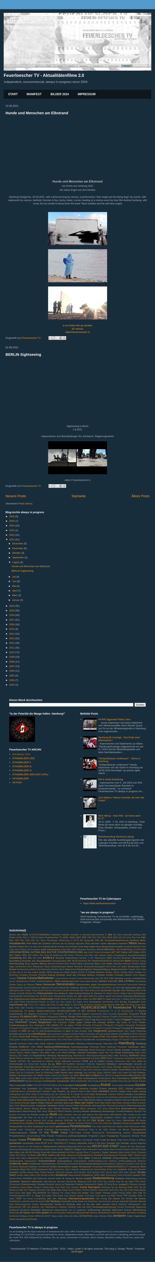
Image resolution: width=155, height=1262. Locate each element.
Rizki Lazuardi (77, 1152)
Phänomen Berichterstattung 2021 (60, 1130)
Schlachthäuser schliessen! (114, 1164)
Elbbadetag (128, 996)
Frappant (127, 1019)
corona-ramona (61, 978)
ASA (65, 955)
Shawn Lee (112, 1169)
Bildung (43, 963)
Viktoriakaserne (134, 1204)
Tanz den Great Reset (129, 1190)
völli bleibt (86, 1207)
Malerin (99, 1100)
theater (85, 1193)
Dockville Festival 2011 (27, 993)
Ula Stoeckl (114, 1198)
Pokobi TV (36, 1132)
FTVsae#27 (87, 1028)
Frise (31, 1025)
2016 (12, 624)
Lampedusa (140, 1088)
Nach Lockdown (65, 1115)
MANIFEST (34, 94)
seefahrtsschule (86, 1169)
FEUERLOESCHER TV (96, 1007)
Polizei (64, 1132)
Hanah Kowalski (122, 1050)
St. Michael (77, 1178)
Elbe (11, 999)
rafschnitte (82, 1143)
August (16, 562)
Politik (54, 1132)
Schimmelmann (48, 1163)
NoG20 (85, 1117)
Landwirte (46, 1091)
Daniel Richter (91, 981)
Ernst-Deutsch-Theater (36, 1002)
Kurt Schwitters (30, 1088)
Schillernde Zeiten (18, 1163)
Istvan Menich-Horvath (89, 1067)
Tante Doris (114, 1190)
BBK (69, 961)
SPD (143, 1175)
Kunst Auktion (118, 1085)
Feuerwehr (123, 1014)
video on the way (85, 1204)
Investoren (55, 1067)
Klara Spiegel (33, 1078)
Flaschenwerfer (139, 1017)
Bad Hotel (37, 958)
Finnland (114, 1017)
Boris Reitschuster (35, 967)
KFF (144, 1075)
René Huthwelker (90, 1149)
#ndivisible (55, 935)
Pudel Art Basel (108, 1140)
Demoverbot (132, 985)
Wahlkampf (14, 1210)
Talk (48, 1190)
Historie (13, 1061)
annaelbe (118, 946)
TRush (119, 1196)
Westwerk (106, 1210)
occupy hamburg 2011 (36, 1120)
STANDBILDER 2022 (23, 758)
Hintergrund (130, 1058)
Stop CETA (97, 1182)
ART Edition (122, 952)
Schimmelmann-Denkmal (67, 1164)
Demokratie (49, 984)
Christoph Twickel (122, 975)
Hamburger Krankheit (67, 1050)
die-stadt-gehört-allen (131, 987)
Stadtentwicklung (103, 1178)
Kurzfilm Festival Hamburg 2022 (106, 1088)
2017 (12, 619)
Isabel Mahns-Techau (70, 1067)
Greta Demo (67, 1040)
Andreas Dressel (65, 947)
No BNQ (49, 1118)
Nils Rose (28, 1118)
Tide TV (142, 1193)
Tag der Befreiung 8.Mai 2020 (124, 1187)
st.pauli (87, 1178)
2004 (12, 680)
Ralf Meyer (101, 1143)
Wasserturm (47, 1210)
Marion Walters (38, 1103)
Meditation (53, 1105)
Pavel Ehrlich (49, 1127)
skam (126, 1172)
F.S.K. (36, 1005)
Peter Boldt (102, 1127)
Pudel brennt (123, 1140)
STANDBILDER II (21, 762)
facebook (98, 1005)
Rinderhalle (45, 1152)
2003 (12, 684)
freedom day (113, 1022)
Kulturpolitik (80, 1085)
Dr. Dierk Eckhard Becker (78, 993)
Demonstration (65, 984)
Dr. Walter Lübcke (125, 993)
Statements (37, 1181)
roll (28, 1155)
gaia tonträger (81, 1031)
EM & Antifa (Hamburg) (110, 779)
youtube (59, 1216)
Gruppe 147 (117, 1040)
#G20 (25, 934)
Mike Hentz (42, 1111)
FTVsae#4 (97, 1028)
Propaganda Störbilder (130, 1136)
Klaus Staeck (45, 1078)
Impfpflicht (71, 1064)
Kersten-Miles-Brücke (130, 1075)
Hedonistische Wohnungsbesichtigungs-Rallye (93, 1056)
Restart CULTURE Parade (134, 1149)
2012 (12, 643)
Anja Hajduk (89, 946)
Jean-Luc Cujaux (58, 1069)
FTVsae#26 (76, 1028)
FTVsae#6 (106, 1028)
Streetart (41, 1184)
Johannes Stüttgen (110, 1070)
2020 (12, 605)
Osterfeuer (107, 1123)
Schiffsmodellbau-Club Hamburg (102, 1161)
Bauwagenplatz (44, 961)
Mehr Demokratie (83, 1105)
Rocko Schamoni (138, 1152)
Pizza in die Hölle (98, 1130)
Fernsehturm (40, 1008)
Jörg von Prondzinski (25, 1073)
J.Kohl (102, 1067)
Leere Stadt (91, 1091)
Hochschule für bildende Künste (46, 1061)
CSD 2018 (103, 978)
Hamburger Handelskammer (21, 1050)
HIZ (28, 1061)
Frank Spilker (107, 1020)
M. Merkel (134, 1097)
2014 (12, 633)
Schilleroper (35, 1163)
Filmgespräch (52, 1017)
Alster (87, 944)
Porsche (86, 1133)
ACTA (76, 940)
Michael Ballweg (31, 1109)
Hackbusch (22, 1044)
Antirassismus (53, 949)
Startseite (79, 496)
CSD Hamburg (116, 978)
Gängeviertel (100, 1030)
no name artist (74, 1118)
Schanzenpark (16, 1161)
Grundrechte (89, 1039)
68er (22, 940)
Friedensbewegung (18, 1025)
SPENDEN (27, 1178)
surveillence (14, 1187)
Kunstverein (15, 1088)
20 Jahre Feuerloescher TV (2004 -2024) (55, 937)
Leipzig (121, 1091)
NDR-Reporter (116, 1115)
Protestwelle (75, 1140)
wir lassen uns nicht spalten (34, 1212)
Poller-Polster (75, 1133)
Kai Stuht (133, 1073)
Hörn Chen (131, 1061)
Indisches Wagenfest (96, 1064)
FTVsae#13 (108, 1025)
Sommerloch (111, 1175)
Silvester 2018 (71, 1172)
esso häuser (66, 1002)
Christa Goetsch (96, 972)
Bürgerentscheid (119, 969)
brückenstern (134, 966)
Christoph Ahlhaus (86, 975)
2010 (12, 652)
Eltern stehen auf (84, 999)
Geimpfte (13, 1034)
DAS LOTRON (126, 981)
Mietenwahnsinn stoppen (133, 1108)
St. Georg (67, 1178)
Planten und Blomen (119, 1130)
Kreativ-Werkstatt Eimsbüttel (105, 1081)
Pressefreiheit (139, 1132)
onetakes (61, 1123)
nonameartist (96, 1117)
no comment (60, 1118)
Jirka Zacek (88, 1070)
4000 (17, 940)
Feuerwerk (134, 1014)
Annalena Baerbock (132, 947)
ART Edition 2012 (137, 952)
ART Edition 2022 (36, 955)
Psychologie (87, 1140)
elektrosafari (46, 999)
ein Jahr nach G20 (83, 996)
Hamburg (127, 1043)
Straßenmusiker (28, 1184)
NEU (125, 1115)
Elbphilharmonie (22, 999)
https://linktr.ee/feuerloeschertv (99, 903)
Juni (14, 581)
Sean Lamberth (72, 1169)
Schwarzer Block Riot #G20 (23, 1169)
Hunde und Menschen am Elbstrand (37, 113)
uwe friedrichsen (91, 1201)
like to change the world (78, 1094)
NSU (139, 1118)
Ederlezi (70, 996)
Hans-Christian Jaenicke (74, 1052)
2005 (12, 675)
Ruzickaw (123, 1155)
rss (58, 1155)
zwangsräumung (23, 1219)
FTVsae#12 (97, 1025)
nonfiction (108, 1117)
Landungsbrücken (33, 1091)
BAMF (109, 958)
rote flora (42, 1155)
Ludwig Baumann (88, 1097)
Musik (53, 1114)
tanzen (142, 1190)
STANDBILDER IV (22, 770)
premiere (127, 1133)
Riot (68, 1152)
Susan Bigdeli (26, 1187)
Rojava (12, 1155)
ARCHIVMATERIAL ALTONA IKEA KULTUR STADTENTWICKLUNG (46, 952)
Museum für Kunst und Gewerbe (23, 1115)
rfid (26, 1152)
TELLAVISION (39, 1193)
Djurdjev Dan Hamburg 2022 (126, 990)
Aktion (143, 940)
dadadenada (67, 981)
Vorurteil (120, 1207)
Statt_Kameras (49, 1182)
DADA (57, 981)
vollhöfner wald (74, 1207)
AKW (28, 943)
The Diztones (53, 1193)
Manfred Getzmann (122, 1100)
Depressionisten (16, 988)
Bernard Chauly (139, 961)
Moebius (68, 1111)
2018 (12, 615)
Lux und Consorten (109, 1097)
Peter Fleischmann (132, 1127)
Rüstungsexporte (111, 1155)
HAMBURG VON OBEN (30, 1047)
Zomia (12, 1219)
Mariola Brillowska (22, 1103)
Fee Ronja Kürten (133, 1005)
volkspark (63, 1207)
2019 (12, 610)
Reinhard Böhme (43, 1149)
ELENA (57, 999)
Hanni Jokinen (31, 1052)
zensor (96, 1216)
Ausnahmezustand (137, 955)
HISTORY (22, 1061)
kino (18, 1078)
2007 (12, 666)
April (15, 590)
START (13, 94)
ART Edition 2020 (18, 955)
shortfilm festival (26, 1172)
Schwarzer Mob (45, 1169)
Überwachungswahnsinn (81, 1198)
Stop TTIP (134, 1181)
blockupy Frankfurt (131, 964)
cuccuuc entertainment (135, 978)
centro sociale (39, 972)
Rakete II (92, 1143)
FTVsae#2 (34, 1028)
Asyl (86, 955)
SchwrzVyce (59, 1169)
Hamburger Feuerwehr (117, 1047)
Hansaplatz (92, 1052)
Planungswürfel (138, 1129)
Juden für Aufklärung (44, 1073)
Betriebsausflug (16, 963)
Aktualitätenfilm (17, 943)
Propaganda (113, 1136)
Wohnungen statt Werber (126, 1213)
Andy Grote (77, 946)
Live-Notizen (140, 1094)
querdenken (15, 1143)
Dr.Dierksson (139, 993)
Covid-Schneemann (85, 978)
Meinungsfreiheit (99, 1106)
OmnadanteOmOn (17, 1123)
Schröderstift (43, 1167)
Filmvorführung (83, 1016)
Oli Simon (141, 1120)
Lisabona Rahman (116, 1094)
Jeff (69, 1069)
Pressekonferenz (17, 1136)
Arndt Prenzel (94, 952)
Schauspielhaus (64, 1161)
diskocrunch (95, 990)
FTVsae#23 (55, 1028)
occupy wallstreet (55, 1120)
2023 (12, 530)
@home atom (15, 935)
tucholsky (132, 1196)
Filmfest (42, 1016)
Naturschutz (104, 1115)
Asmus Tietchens (75, 955)
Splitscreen (42, 1178)
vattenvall (142, 1201)
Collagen (142, 975)
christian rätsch (126, 972)
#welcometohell (97, 935)
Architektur (91, 950)
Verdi (11, 1204)
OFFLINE (68, 1120)
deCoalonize (140, 981)
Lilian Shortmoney (98, 1094)
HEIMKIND (134, 1055)
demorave (122, 985)
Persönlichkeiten (80, 1126)
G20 (24, 1030)
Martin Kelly (111, 1103)
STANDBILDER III (22, 766)
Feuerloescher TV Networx (22, 1014)
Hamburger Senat (86, 1050)
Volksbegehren (51, 1207)
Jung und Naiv (89, 1073)
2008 (12, 661)
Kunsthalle (129, 1085)
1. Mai (108, 934)
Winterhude (14, 1213)
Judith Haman (60, 1072)
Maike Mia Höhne (76, 1100)
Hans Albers (44, 1053)
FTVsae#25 (66, 1028)
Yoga (53, 1216)
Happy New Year (106, 1053)
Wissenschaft (82, 1212)
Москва (33, 1219)
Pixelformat (82, 1130)
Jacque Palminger (114, 1067)
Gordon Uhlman (35, 1039)
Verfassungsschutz (23, 1204)
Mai (14, 586)
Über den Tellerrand (57, 1198)
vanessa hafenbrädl (120, 1201)
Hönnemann (120, 1061)
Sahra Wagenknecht (30, 1158)
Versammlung (46, 1204)
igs (53, 1064)
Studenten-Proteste (74, 1184)
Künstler (140, 1084)
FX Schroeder (138, 1028)
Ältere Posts (140, 496)
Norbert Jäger (120, 1118)
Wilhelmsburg (139, 1210)
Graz (59, 1040)
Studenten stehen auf (55, 1184)
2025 (12, 521)
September (18, 557)
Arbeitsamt (81, 950)
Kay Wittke (74, 1075)
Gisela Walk (24, 1036)
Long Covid (50, 1097)
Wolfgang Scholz (27, 1216)
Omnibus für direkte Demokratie (41, 1123)
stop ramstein (109, 1182)
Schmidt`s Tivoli (133, 1164)
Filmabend (14, 1016)
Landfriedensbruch (17, 1091)
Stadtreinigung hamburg (135, 1178)
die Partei (117, 988)
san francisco (46, 1158)
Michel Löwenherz (88, 1109)
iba (49, 1064)
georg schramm (54, 1034)
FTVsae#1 (86, 1025)
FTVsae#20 (45, 1028)
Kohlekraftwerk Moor (107, 1078)
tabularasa (105, 1187)
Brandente (78, 967)
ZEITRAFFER (85, 1216)
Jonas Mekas (125, 1069)
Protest (22, 1139)
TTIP (125, 1195)
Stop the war (122, 1182)
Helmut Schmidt (23, 1058)
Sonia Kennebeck (124, 1175)
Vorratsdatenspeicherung (104, 1207)
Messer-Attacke (15, 1109)
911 (37, 940)
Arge (85, 952)
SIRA (121, 1172)
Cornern (12, 978)
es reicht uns (53, 1002)
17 (28, 937)
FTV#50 (77, 1025)
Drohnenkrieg (29, 996)
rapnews (133, 1143)
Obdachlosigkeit (17, 1120)
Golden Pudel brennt (82, 1037)
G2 (19, 1031)
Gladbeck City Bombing (41, 1037)
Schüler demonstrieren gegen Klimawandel (70, 1166)
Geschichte (90, 1034)
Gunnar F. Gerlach (130, 1040)
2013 (12, 638)
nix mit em (39, 1118)
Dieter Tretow (31, 990)
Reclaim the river (127, 1147)
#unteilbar (65, 935)
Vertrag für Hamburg (64, 1204)
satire (87, 1158)
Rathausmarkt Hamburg (55, 1146)
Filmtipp (72, 1016)
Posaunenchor (98, 1133)
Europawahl (134, 1001)
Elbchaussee (139, 996)
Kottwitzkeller (49, 1081)
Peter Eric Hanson (115, 1127)
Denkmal (142, 985)
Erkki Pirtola (19, 1002)
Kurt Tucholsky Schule (49, 1089)
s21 (144, 1155)
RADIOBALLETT (61, 1143)
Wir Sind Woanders (58, 1213)
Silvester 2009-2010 (56, 1172)
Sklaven (132, 1172)
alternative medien (99, 944)
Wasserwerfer (61, 1210)
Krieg (120, 1081)
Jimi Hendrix (76, 1070)
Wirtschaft (71, 1213)
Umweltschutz (15, 1201)
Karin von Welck (35, 1075)
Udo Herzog (101, 1199)
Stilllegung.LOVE (84, 1182)
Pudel (96, 1140)
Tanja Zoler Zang (58, 1190)
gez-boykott (105, 1034)
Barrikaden (126, 958)
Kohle (79, 1078)
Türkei (140, 1196)
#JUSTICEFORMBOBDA (39, 935)
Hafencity (50, 1044)
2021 (12, 539)
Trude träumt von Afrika (105, 1196)
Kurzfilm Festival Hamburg (74, 1088)
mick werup (102, 1109)
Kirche (23, 1078)
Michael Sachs (46, 1109)
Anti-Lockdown (33, 950)
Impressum (81, 1064)
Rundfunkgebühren (85, 1155)
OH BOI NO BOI (82, 1120)
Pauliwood (38, 1126)
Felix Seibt (20, 1008)
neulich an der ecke (137, 1115)
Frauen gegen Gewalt (79, 1022)
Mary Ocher (14, 1106)
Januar (16, 600)
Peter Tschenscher (27, 1130)
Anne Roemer (21, 950)
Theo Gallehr (96, 1193)
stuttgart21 (124, 1184)
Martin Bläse (100, 1103)
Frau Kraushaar (60, 1022)
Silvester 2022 (98, 1172)
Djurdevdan (106, 990)
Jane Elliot (45, 1070)
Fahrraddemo (108, 1005)
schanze (106, 1158)
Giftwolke (115, 1034)
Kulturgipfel (68, 1085)
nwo (144, 1118)
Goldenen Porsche (138, 1037)
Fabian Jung (44, 1005)
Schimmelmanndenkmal (90, 1163)
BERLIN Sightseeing (23, 355)
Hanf (143, 1050)
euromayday (95, 1001)
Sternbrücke (71, 1182)
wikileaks (128, 1210)
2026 (12, 516)
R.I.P (44, 1143)
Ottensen (117, 1123)
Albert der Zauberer (41, 943)
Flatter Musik (24, 1020)
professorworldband (77, 1136)
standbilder (14, 1181)
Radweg (72, 1143)
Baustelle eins (29, 961)
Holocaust (66, 1061)
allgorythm (80, 944)
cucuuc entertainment (18, 981)
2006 (12, 670)
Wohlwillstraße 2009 (106, 1213)
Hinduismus (119, 1058)
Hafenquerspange (94, 1044)
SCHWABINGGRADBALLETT (116, 1167)
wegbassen (82, 1210)
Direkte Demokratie (71, 990)
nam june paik (79, 1115)
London (41, 1097)
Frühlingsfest (39, 1025)
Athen (91, 955)
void (42, 1207)
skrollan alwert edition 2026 (28, 1175)
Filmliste (63, 1016)
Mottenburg (95, 1111)
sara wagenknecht (61, 1158)
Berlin (128, 960)
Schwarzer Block (138, 1166)
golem (17, 1040)
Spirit (35, 1178)
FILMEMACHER (29, 1016)
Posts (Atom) (25, 503)
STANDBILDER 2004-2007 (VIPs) (30, 774)
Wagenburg (141, 1207)
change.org (57, 972)
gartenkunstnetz (115, 1031)
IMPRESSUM (87, 94)
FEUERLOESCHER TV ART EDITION (76, 1011)
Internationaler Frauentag (21, 1067)
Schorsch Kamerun (28, 1166)
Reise (53, 1149)
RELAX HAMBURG (65, 1149)
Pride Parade (47, 1136)
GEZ (97, 1034)
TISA (55, 1196)
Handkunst (135, 1050)
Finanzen (105, 1017)
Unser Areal (77, 1201)
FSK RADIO (52, 1025)
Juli (14, 576)
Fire (120, 1017)
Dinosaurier (57, 990)
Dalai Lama (79, 981)
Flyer (87, 1019)
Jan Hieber (20, 1069)
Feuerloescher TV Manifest (133, 1011)
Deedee (12, 985)
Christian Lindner (112, 972)
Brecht (109, 967)
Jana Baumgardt (33, 1070)
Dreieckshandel (15, 996)
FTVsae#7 (116, 1028)
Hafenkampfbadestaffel (65, 1044)
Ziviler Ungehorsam (136, 1216)
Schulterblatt (97, 1167)
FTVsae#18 (25, 1028)
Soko (102, 1175)
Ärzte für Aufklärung (53, 955)
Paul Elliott (27, 1127)
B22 (25, 958)
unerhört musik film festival (33, 1201)
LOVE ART (75, 1097)
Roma (33, 1155)
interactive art (140, 1064)
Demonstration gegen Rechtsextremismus (96, 984)
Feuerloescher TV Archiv (129, 1007)
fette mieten (67, 1008)
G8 (73, 1031)
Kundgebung (94, 1085)
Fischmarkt (127, 1017)
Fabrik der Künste (85, 1005)
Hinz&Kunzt (141, 1058)
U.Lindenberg (40, 1199)
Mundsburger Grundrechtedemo (117, 1111)
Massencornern (27, 1105)
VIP (24, 1207)
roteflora (52, 1155)
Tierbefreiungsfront (17, 1196)
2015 (12, 629)
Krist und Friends (130, 1081)
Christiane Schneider (28, 975)
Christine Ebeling (46, 975)
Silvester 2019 (85, 1172)
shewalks (142, 1169)
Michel (75, 1108)
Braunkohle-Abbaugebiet (94, 967)
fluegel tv (79, 1019)
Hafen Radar (39, 1044)
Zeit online (73, 1216)
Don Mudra (59, 993)
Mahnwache (29, 1100)
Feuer (77, 1008)
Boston (47, 967)
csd (96, 978)
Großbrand (77, 1040)
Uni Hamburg (53, 1201)
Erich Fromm (135, 999)
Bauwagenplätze (59, 961)
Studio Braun (112, 1184)
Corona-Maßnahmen (40, 978)
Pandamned (127, 1123)
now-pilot (132, 1118)
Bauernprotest (139, 958)
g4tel (68, 1031)
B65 (30, 958)
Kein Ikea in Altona (90, 1075)
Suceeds (142, 1184)
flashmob (13, 1019)
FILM (143, 1013)
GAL (90, 1031)
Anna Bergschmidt (105, 946)
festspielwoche (53, 1008)
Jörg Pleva (137, 1070)
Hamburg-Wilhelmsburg (56, 1046)
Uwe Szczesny (104, 1201)
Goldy (11, 1040)
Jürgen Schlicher (104, 1073)
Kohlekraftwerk (90, 1078)
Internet (37, 1067)
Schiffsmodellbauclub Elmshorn (132, 1161)
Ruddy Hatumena (68, 1155)
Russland (98, 1155)
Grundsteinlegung (103, 1040)
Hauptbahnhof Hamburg (44, 1055)
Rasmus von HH (25, 1147)
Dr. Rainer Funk (110, 993)
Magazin (12, 1100)
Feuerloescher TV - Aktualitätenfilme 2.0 (44, 75)
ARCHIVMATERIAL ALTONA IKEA (131, 950)
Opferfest (71, 1123)
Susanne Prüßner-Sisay (44, 1187)
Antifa (43, 949)
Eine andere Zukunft (102, 996)
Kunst (105, 1084)
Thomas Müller (125, 1193)
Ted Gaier (26, 1193)
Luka (98, 1097)
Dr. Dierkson (97, 993)
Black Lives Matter (104, 963)
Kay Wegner (63, 1075)
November (18, 548)
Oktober (16, 552)
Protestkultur (49, 1140)
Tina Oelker (47, 1196)
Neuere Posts (16, 496)
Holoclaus (76, 1061)
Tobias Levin (63, 1196)
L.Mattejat (129, 1089)
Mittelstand (52, 1111)
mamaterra (108, 1100)
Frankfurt (117, 1020)
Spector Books (15, 1178)
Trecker (79, 1195)
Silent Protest (40, 1172)
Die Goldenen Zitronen (77, 987)
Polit (46, 1132)
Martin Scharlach (124, 1103)
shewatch (13, 1172)
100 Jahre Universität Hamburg (127, 935)
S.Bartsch (137, 1155)
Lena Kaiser (132, 1091)
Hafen (30, 1044)
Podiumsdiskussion (18, 1132)
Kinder (12, 1078)
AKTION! (17, 782)
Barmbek (117, 958)
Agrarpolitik (89, 940)
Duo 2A (39, 996)
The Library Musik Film (70, 1193)
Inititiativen (112, 1064)
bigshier (35, 963)
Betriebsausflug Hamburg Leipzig (116, 836)
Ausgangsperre (120, 955)
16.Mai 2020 (21, 937)
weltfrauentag (94, 1210)
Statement (26, 1181)
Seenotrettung (100, 1169)
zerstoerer (119, 1215)
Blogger (79, 1251)
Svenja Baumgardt (90, 1187)
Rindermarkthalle (58, 1152)
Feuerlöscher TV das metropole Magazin (71, 1014)
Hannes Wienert (16, 1053)
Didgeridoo (45, 988)
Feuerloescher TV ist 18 (108, 1011)
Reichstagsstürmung (27, 1149)
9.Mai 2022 (30, 940)
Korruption (38, 1081)
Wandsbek (36, 1210)
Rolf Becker (21, 1155)
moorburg (77, 1111)
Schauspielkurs (80, 1161)
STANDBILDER (20, 778)
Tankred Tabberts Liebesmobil (95, 1190)
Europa (123, 1001)
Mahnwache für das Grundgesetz (51, 1100)
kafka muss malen (120, 1073)
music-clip (44, 1114)
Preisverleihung (113, 1132)
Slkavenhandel (74, 1175)
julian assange (75, 1072)
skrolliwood (61, 1175)
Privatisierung (61, 1136)
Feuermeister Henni (99, 1014)
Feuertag (113, 1014)
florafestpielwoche (48, 1019)
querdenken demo (32, 1143)
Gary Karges (129, 1031)
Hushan (43, 1064)
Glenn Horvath (58, 1037)
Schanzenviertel (46, 1160)
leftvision (113, 1091)
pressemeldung (33, 1136)
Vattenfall (133, 1201)
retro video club (16, 1152)
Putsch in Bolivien (138, 1140)
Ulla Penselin (127, 1199)
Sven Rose (60, 1187)
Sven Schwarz (72, 1187)
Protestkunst (62, 1140)
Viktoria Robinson (119, 1204)
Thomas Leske (110, 1193)
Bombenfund (20, 967)
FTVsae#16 (141, 1025)
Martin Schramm (139, 1103)
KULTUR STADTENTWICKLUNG (48, 1085)
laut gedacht (72, 1091)
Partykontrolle (15, 1126)
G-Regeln (13, 1031)
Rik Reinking (34, 1152)
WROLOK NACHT (43, 1216)
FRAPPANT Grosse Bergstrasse (33, 1022)
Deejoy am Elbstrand (26, 985)
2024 (12, 525)
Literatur (129, 1094)
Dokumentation (45, 993)
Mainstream (89, 1100)
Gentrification (39, 1033)
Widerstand (117, 1210)
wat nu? (72, 1210)
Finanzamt (96, 1017)
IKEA (59, 1063)
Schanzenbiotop (120, 1158)
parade (136, 1123)
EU (74, 1002)
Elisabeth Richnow (69, 999)
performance (62, 1126)
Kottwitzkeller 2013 (66, 1081)
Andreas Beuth (50, 946)
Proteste (34, 1139)
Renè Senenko (116, 1149)
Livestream (14, 1097)
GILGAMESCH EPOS (128, 1034)
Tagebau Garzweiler (37, 1190)
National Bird (92, 1115)
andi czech (37, 947)
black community (85, 963)
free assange (99, 1022)
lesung (143, 1091)
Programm (93, 1136)
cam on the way (24, 972)
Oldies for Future (113, 1120)
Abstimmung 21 (66, 940)
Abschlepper (52, 940)
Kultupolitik (20, 1085)
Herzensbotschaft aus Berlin (87, 1058)
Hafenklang (81, 1044)
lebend (81, 1091)
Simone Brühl (112, 1172)
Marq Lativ (69, 1103)
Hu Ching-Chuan (31, 1064)
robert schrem (124, 1152)
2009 (12, 656)
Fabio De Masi (57, 1005)
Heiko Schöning (121, 1056)
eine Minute (117, 996)
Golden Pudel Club (101, 1036)
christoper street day (66, 975)
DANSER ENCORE (107, 981)
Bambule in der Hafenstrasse (92, 958)
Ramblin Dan (113, 1143)
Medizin (61, 1106)
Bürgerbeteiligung (101, 969)
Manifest (136, 1100)
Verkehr (35, 1204)
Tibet (135, 1193)
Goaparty (69, 1037)
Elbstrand (34, 999)
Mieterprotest (15, 1111)
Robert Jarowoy (110, 1152)
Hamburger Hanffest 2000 (45, 1050)
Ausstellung (15, 957)
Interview (46, 1067)
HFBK (103, 1058)
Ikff (64, 1064)
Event (143, 1002)
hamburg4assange (79, 1047)
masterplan (41, 1105)
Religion (78, 1149)
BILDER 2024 (59, 94)
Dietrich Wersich (45, 990)
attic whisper (100, 955)
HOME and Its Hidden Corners (98, 1061)
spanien (137, 1175)
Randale (125, 1143)
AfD (81, 940)
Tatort (11, 1193)
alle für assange (68, 944)
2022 (12, 535)
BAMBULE (48, 957)
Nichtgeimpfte (15, 1117)
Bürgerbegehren (85, 969)
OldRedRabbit (129, 1120)
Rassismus (37, 1147)
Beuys (27, 964)
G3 (63, 1031)
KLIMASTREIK (69, 1078)
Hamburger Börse (98, 1047)
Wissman (93, 1213)
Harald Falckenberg (124, 1052)
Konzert (29, 1081)
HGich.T (110, 1058)
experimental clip (18, 1004)
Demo (39, 984)
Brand (70, 966)
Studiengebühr (90, 1184)
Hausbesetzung (64, 1055)
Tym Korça (28, 1199)
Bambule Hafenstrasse (67, 958)
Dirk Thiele (84, 990)
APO (74, 950)
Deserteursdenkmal (32, 988)
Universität (66, 1201)
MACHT (142, 1097)
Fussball (126, 1028)
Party (143, 1123)
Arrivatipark (106, 952)
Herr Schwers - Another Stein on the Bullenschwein (52, 1058)
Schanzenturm (31, 1161)
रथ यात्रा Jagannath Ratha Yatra (114, 719)
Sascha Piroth (76, 1158)
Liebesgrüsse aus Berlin (19, 1094)
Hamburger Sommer (105, 1050)
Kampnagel (22, 1075)
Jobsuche (97, 1070)
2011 (12, 647)
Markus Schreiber (54, 1103)
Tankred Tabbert (75, 1190)
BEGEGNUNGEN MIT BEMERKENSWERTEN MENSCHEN (98, 961)
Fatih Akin (120, 1004)
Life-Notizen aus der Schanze (53, 1094)
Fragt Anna (95, 1019)
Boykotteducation (58, 967)
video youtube (103, 1204)
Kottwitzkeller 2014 (84, 1081)
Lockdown (24, 1097)
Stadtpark (119, 1178)
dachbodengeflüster (45, 981)
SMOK (97, 1175)
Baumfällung (15, 961)
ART (113, 952)
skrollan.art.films (48, 1175)
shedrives (122, 1169)
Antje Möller (66, 950)
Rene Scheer (103, 1149)
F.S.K (30, 1005)
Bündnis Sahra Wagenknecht (63, 969)
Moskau (86, 1111)
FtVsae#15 (130, 1025)
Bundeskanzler (44, 969)
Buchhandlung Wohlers (27, 969)
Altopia (21, 947)
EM (94, 999)
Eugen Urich (82, 1002)
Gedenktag (141, 1031)
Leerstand (103, 1091)
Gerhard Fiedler (78, 1034)
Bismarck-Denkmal (56, 964)
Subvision (133, 1184)
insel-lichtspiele (125, 1064)
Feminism (30, 1008)
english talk (110, 999)
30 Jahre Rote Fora (131, 937)
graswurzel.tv (50, 1039)
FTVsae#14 (119, 1025)
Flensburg (34, 1020)
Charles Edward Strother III (75, 972)
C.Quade (131, 969)
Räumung (72, 1146)
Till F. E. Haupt (33, 1195)
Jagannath (127, 1067)
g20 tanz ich (33, 1031)
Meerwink (70, 1106)
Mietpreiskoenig (29, 1111)
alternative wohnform (117, 943)
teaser (17, 1193)
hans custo (56, 1053)
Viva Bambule (33, 1207)
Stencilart (61, 1182)
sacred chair (14, 1158)
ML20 (61, 1111)
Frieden (142, 1022)
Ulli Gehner (140, 1198)
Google (24, 1040)
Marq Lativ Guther (84, 1102)
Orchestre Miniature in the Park (88, 1123)
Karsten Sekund (51, 1075)
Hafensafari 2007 (110, 1044)
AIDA (97, 940)
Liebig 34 (35, 1094)
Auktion (110, 955)
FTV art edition (66, 1025)
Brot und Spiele (120, 967)
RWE (130, 1155)
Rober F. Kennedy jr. (92, 1152)
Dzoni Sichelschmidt (57, 996)
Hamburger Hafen (137, 1047)
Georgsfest (66, 1034)
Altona (133, 943)
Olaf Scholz (97, 1120)
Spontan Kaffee (54, 1178)
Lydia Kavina (123, 1097)
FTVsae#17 (14, 1028)
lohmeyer (34, 1097)
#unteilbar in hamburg (80, 935)
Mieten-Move (114, 1109)
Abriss (43, 940)
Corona (21, 978)
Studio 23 (101, 1184)
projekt (102, 1136)
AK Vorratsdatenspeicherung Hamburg (120, 940)
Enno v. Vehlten (122, 999)
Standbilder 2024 (21, 754)
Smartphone (87, 1175)
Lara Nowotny (59, 1091)
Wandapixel (25, 1210)
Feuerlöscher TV (44, 1014)
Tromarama (89, 1196)
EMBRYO (101, 999)
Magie (19, 1100)
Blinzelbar (118, 964)
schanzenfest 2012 (137, 1158)
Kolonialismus (123, 1078)
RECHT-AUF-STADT (105, 1146)
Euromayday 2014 (110, 1002)
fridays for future (129, 1022)
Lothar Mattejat (63, 1097)
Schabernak (96, 1158)
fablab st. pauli (71, 1005)
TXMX (19, 1198)
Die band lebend (58, 988)
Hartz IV (27, 1055)
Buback (12, 969)
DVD (45, 996)
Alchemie (56, 944)
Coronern (72, 978)
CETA (49, 972)
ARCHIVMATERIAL (106, 949)
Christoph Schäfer (104, 975)
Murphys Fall (140, 1111)
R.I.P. (50, 1143)
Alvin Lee (28, 947)
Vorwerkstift (130, 1207)
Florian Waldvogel (66, 1019)
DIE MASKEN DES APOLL (100, 988)
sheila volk (132, 1169)
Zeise (66, 1216)
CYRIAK (32, 981)
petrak (40, 1130)
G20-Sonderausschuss (50, 1031)
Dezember (18, 543)
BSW (143, 967)
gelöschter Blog (25, 1034)
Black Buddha (71, 964)
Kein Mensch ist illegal (110, 1075)
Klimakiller (56, 1078)
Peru (94, 1127)
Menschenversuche (136, 1105)
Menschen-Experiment (116, 1106)
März (15, 595)
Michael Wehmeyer (62, 1109)
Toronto (72, 1196)
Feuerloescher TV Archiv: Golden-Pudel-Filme (32, 1011)
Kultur (30, 1085)
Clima (135, 975)
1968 (32, 937)
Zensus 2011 (106, 1216)
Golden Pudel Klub (120, 1036)
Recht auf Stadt (84, 1147)
